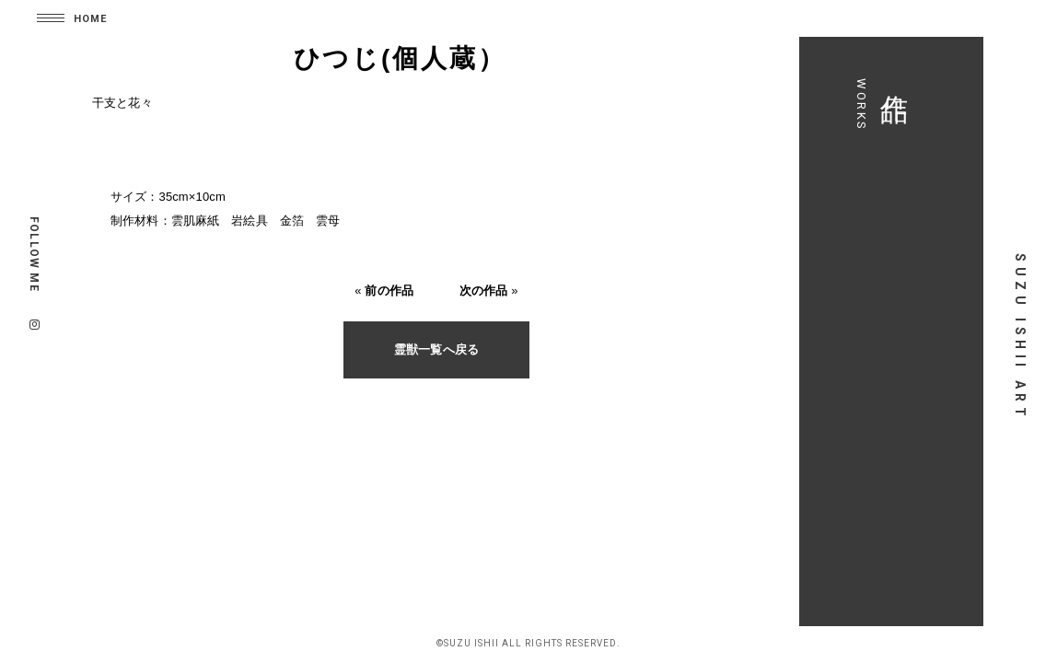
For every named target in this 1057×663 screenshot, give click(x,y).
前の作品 (389, 290)
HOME (90, 19)
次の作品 (483, 290)
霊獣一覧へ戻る (436, 349)
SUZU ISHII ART (1020, 337)
